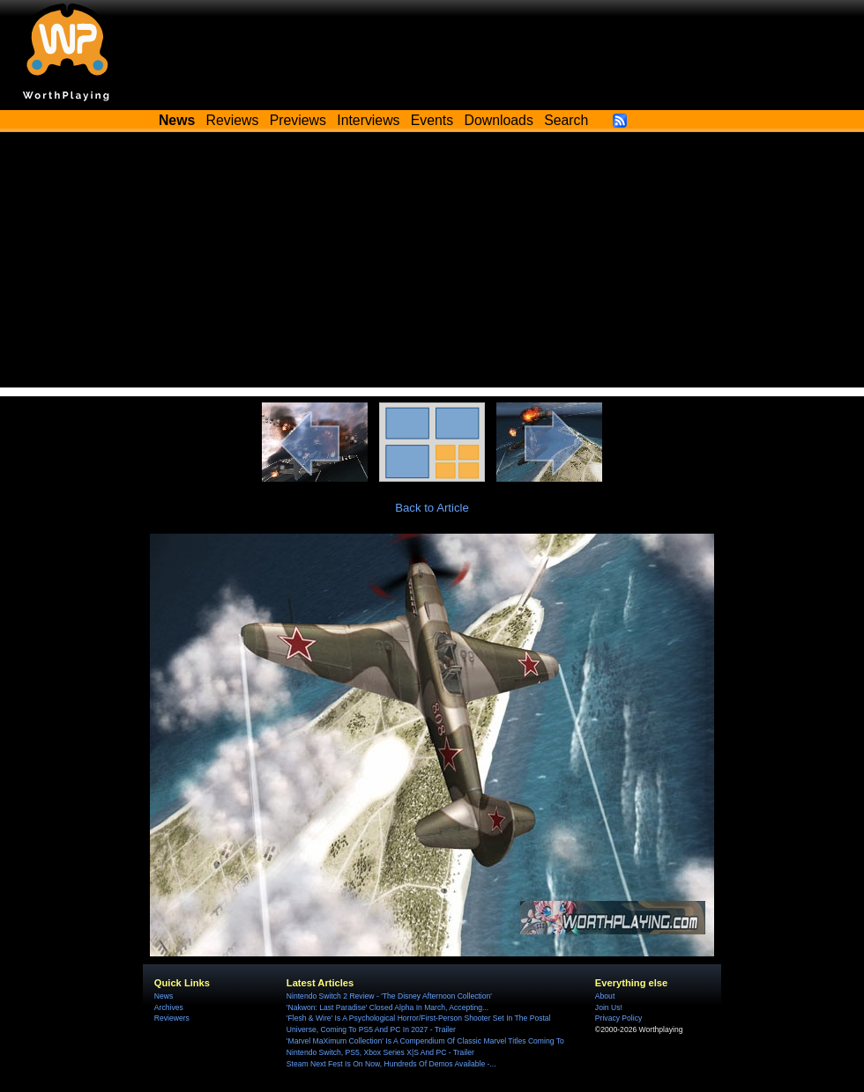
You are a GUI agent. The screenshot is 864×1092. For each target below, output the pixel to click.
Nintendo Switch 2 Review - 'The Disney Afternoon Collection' (389, 996)
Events (432, 120)
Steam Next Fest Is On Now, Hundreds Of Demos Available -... (391, 1063)
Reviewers (172, 1018)
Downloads (499, 120)
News (163, 996)
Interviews (368, 120)
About (604, 996)
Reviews (232, 120)
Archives (168, 1007)
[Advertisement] (432, 264)
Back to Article (432, 507)
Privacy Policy (618, 1018)
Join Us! (608, 1007)
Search (566, 120)
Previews (298, 120)
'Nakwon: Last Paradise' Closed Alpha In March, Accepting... (387, 1007)
